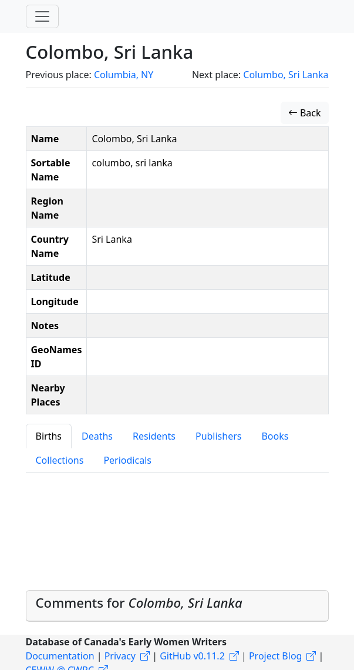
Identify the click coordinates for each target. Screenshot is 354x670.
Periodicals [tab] (127, 460)
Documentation (60, 655)
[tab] (177, 606)
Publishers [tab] (218, 436)
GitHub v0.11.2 (192, 655)
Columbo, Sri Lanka (285, 74)
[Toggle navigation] (42, 16)
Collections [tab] (60, 460)
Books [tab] (274, 436)
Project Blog (275, 655)
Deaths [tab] (97, 436)
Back (304, 112)
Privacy (120, 655)
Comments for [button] (139, 603)
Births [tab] (49, 436)
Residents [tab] (154, 436)
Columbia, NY (123, 74)
